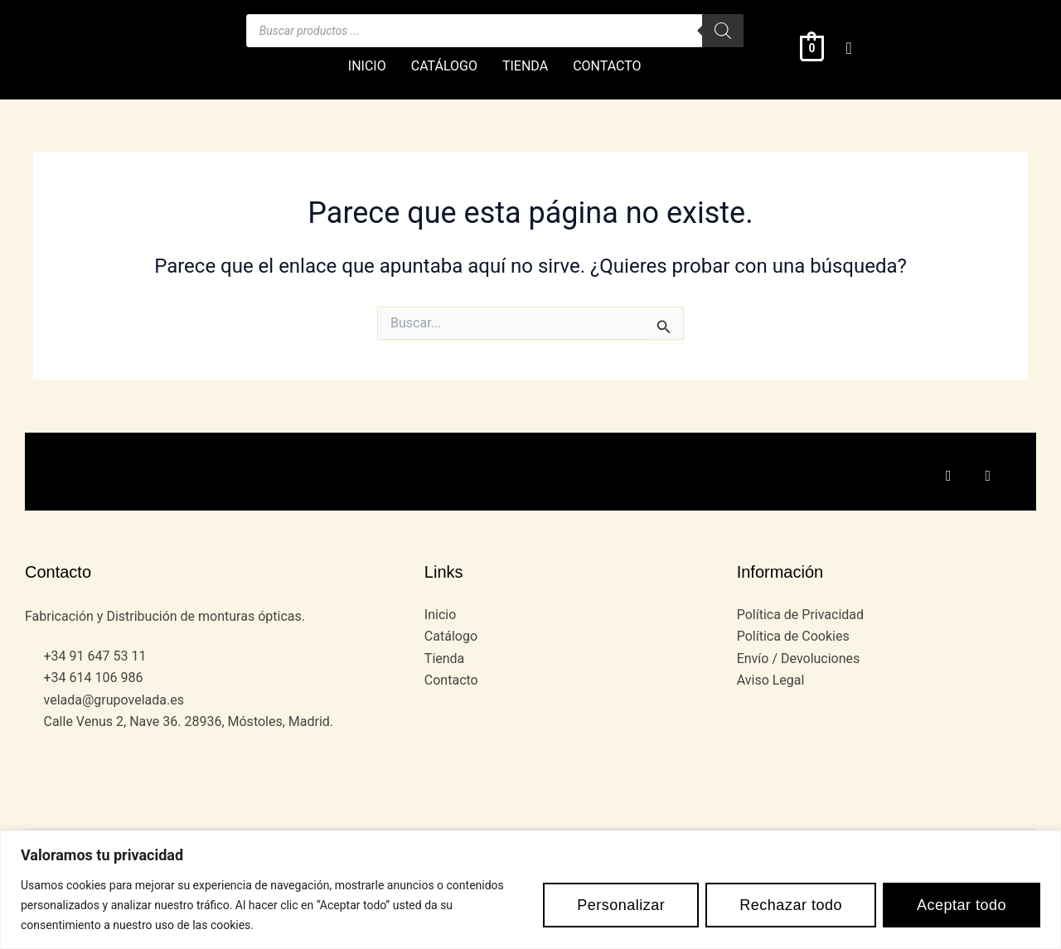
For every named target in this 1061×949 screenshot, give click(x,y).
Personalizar (621, 905)
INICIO (367, 66)
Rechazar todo (790, 905)
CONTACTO (607, 66)
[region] (530, 889)
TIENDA (525, 66)
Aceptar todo (961, 905)
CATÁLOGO (444, 66)
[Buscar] (723, 30)
